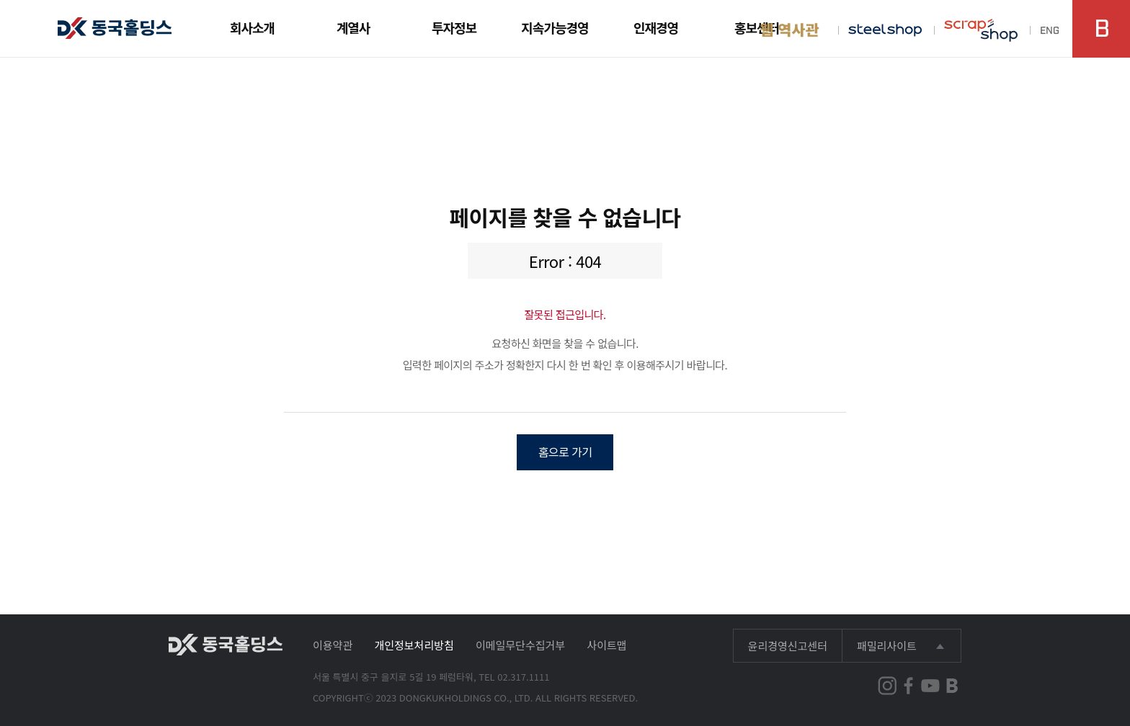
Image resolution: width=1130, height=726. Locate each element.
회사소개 (252, 27)
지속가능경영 (554, 27)
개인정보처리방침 (413, 645)
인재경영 (655, 27)
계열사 (353, 27)
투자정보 (454, 27)
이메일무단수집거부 (520, 645)
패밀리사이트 (887, 645)
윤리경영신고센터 (787, 645)
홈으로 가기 (565, 451)
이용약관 (332, 645)
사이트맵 (606, 645)
